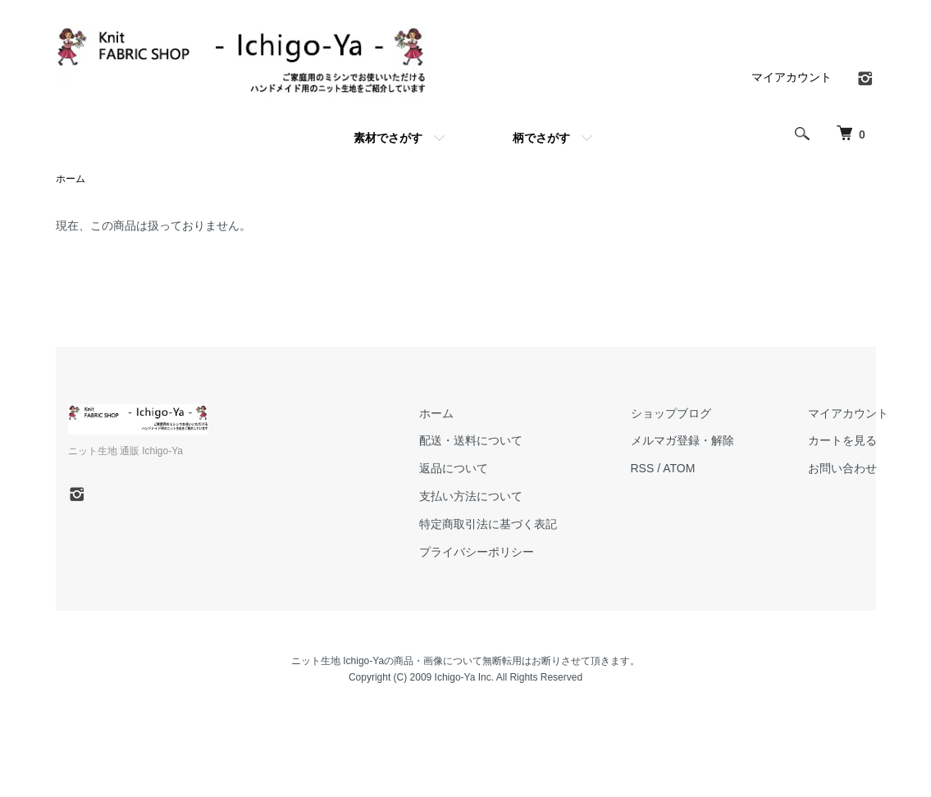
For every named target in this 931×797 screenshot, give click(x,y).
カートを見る (842, 440)
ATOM (679, 468)
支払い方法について (471, 496)
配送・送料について (471, 440)
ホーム (70, 178)
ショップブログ (671, 413)
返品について (453, 468)
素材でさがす (388, 137)
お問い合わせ (842, 468)
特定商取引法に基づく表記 (488, 524)
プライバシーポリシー (476, 551)
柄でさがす (541, 137)
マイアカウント (791, 77)
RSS (643, 468)
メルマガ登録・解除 (682, 440)
